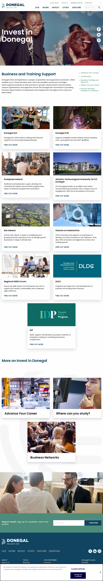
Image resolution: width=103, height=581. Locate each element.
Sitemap (26, 562)
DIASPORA (54, 550)
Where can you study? (90, 85)
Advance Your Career (90, 73)
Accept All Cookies (78, 575)
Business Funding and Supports (90, 81)
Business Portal (76, 3)
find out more (11, 144)
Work (45, 7)
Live (37, 7)
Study (65, 7)
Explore (76, 7)
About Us (5, 562)
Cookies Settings (78, 569)
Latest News (54, 3)
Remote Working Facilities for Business (89, 89)
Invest (55, 7)
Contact (64, 3)
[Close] (100, 572)
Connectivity (86, 76)
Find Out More (11, 247)
